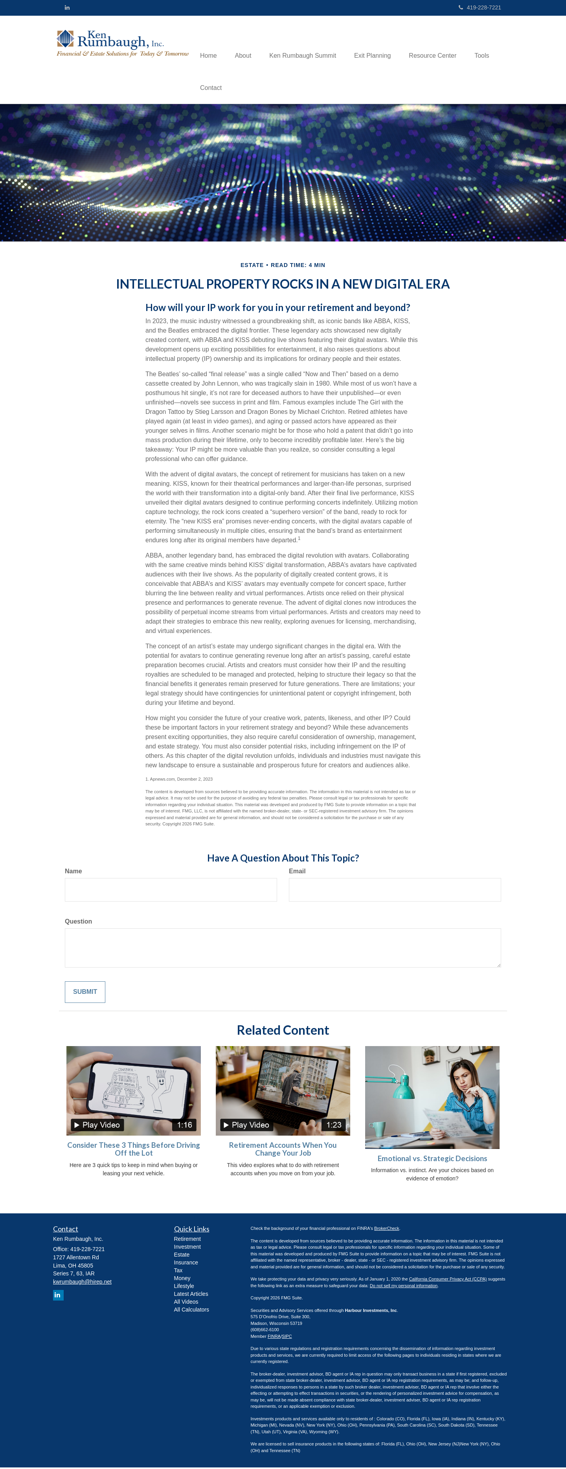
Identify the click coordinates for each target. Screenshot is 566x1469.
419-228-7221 (480, 7)
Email (297, 872)
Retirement (187, 1240)
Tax (178, 1272)
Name (73, 872)
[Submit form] (85, 993)
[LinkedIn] (67, 7)
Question (78, 922)
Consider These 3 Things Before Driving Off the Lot (133, 1150)
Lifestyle (184, 1287)
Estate (182, 1256)
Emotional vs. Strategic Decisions (432, 1159)
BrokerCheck (386, 1230)
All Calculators (191, 1311)
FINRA (274, 1337)
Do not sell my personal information (403, 1286)
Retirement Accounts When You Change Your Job (283, 1150)
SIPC (287, 1337)
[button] (246, 43)
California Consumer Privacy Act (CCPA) (448, 1280)
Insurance (186, 1264)
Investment (187, 1248)
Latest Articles (191, 1295)
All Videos (186, 1303)
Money (182, 1280)
